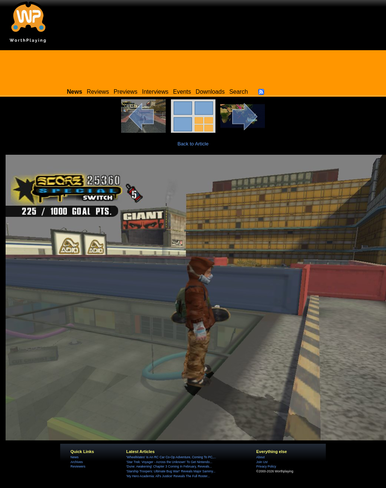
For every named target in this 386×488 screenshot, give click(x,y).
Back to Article (193, 144)
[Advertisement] (193, 67)
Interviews (155, 92)
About (260, 457)
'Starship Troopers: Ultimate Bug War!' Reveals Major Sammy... (170, 471)
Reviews (98, 92)
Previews (125, 92)
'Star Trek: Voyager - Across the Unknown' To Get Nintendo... (169, 462)
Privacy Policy (266, 466)
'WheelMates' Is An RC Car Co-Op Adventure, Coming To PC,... (171, 457)
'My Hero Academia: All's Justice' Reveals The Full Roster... (168, 476)
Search (238, 92)
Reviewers (78, 466)
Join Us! (262, 462)
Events (182, 92)
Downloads (210, 92)
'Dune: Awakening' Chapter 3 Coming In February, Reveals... (169, 466)
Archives (77, 462)
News (74, 457)
